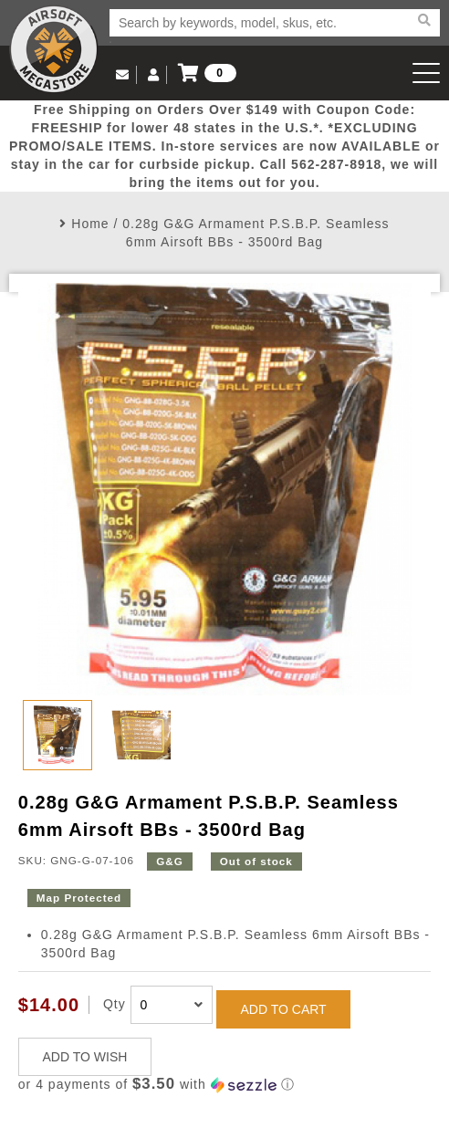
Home (90, 223)
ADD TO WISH (85, 1057)
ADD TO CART (284, 1009)
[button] (224, 1084)
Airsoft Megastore (54, 49)
